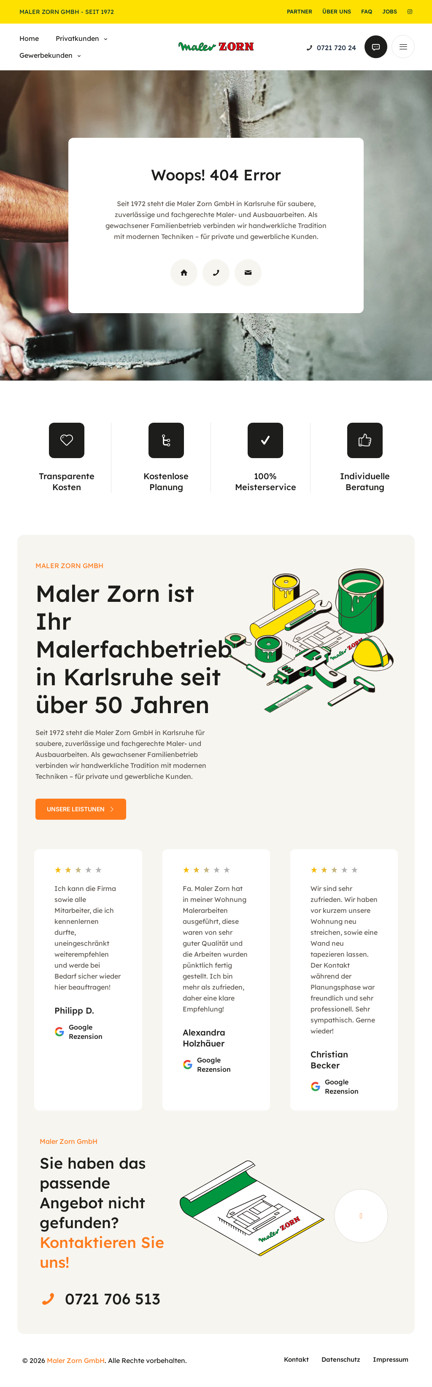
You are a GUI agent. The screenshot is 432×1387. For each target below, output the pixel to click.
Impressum (390, 1359)
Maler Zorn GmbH (76, 1360)
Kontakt (296, 1359)
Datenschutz (340, 1359)
